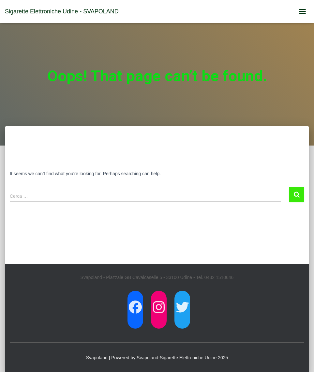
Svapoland (97, 357)
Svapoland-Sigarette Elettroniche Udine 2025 (182, 357)
